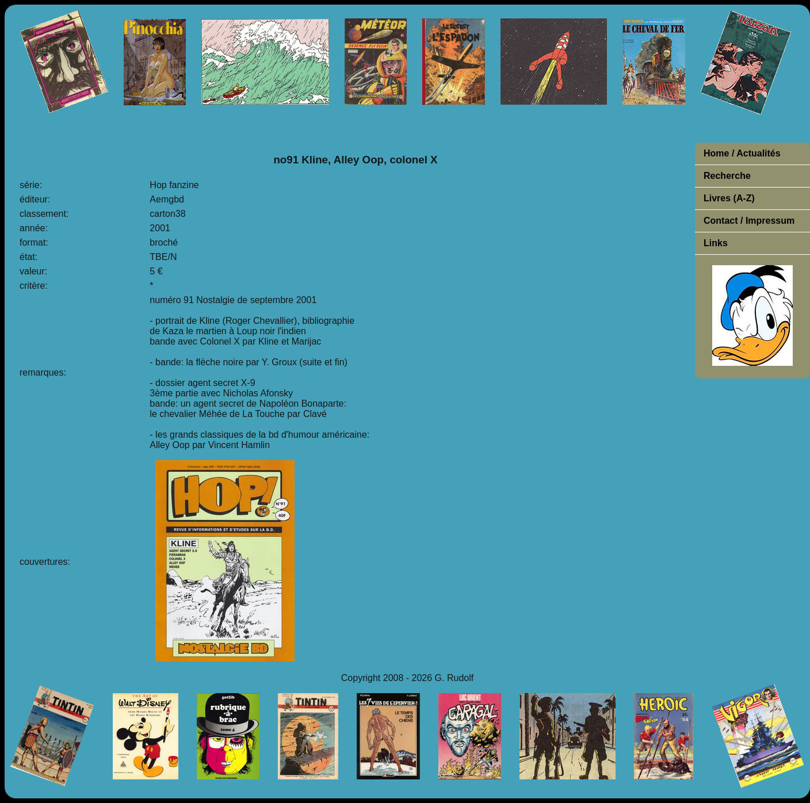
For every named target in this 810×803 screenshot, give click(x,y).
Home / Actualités (742, 153)
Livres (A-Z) (729, 198)
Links (716, 243)
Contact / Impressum (749, 220)
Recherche (727, 176)
